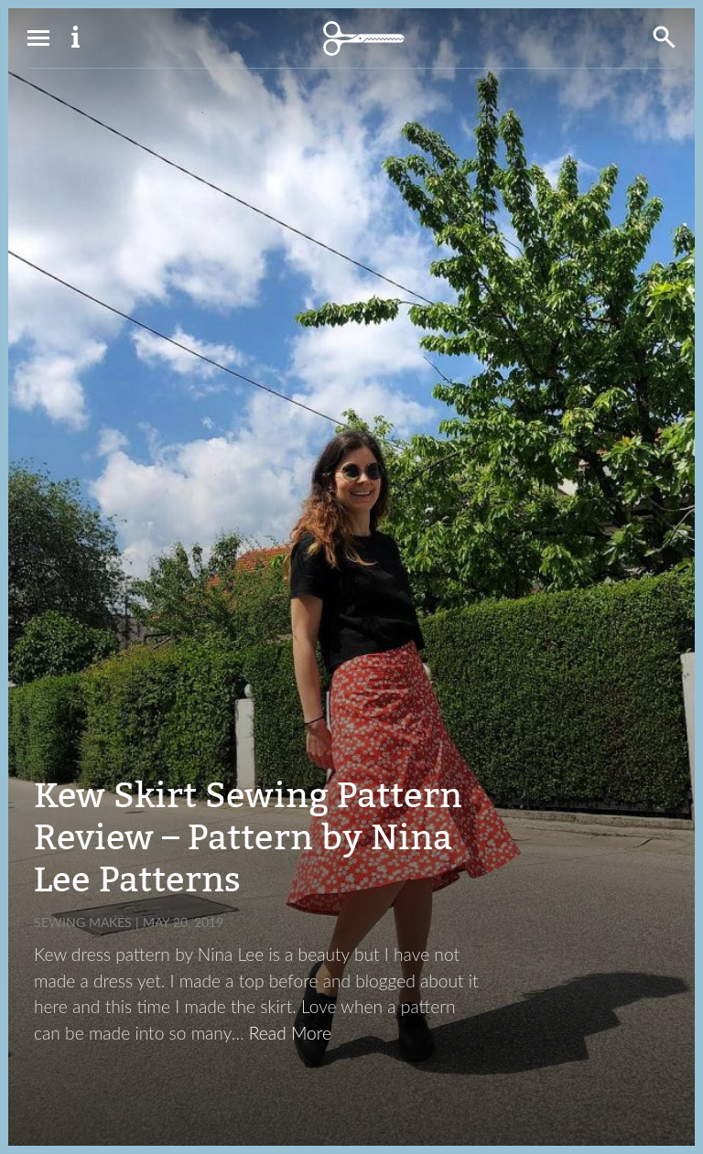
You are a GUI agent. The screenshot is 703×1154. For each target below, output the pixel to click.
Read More (290, 1032)
